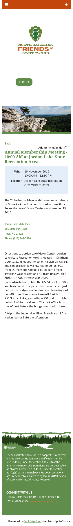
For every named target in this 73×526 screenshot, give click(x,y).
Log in (24, 82)
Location (16, 180)
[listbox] (53, 147)
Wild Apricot (32, 521)
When (18, 171)
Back (8, 143)
